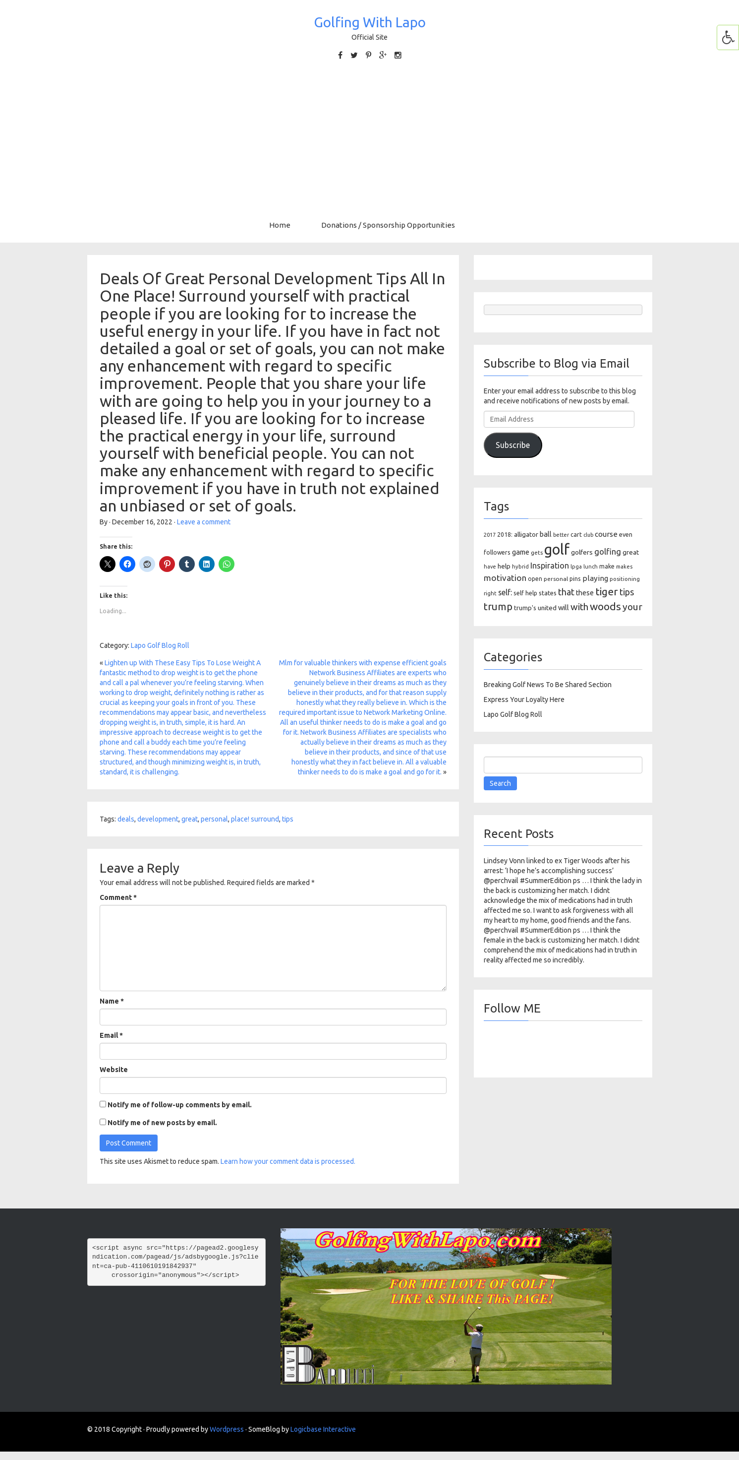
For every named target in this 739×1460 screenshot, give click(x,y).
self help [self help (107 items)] (525, 593)
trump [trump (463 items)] (498, 606)
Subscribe (513, 445)
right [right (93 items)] (490, 593)
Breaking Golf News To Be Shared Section (548, 685)
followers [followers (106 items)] (497, 552)
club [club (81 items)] (588, 535)
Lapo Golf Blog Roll (160, 645)
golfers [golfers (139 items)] (582, 552)
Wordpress (227, 1429)
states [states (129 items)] (548, 592)
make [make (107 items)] (607, 566)
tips (287, 819)
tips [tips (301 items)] (627, 592)
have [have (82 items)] (490, 567)
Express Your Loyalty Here (524, 699)
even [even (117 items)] (625, 534)
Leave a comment (203, 522)
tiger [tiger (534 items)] (606, 591)
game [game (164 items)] (520, 552)
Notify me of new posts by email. (162, 1123)
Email (111, 1035)
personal (214, 819)
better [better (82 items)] (561, 535)
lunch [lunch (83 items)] (590, 567)
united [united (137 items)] (547, 608)
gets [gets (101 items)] (537, 552)
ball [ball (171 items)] (546, 534)
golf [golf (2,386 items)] (556, 549)
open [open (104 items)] (535, 578)
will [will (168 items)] (563, 607)
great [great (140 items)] (631, 552)
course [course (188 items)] (606, 534)
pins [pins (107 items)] (575, 578)
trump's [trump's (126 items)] (525, 607)
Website (114, 1070)
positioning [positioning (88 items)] (625, 579)
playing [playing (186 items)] (595, 578)
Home (279, 225)
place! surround (255, 819)
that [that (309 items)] (566, 592)
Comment (118, 897)
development (157, 819)
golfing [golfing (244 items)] (607, 551)
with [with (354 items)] (579, 606)
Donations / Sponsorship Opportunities (388, 225)
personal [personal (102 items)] (556, 578)
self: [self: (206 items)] (505, 592)
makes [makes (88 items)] (624, 567)
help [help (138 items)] (504, 566)
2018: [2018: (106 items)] (504, 534)
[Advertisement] (369, 140)
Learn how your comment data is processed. (288, 1161)
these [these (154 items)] (585, 593)
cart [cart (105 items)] (576, 534)
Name (112, 1001)
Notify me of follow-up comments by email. (180, 1105)
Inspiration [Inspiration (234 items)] (549, 565)
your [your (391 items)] (632, 606)
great (189, 819)
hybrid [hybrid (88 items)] (520, 567)
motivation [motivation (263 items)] (505, 577)
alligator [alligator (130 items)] (526, 534)
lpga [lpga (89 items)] (576, 567)
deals (125, 819)
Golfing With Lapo (370, 22)
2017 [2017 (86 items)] (490, 535)
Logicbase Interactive (323, 1429)
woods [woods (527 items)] (605, 606)
